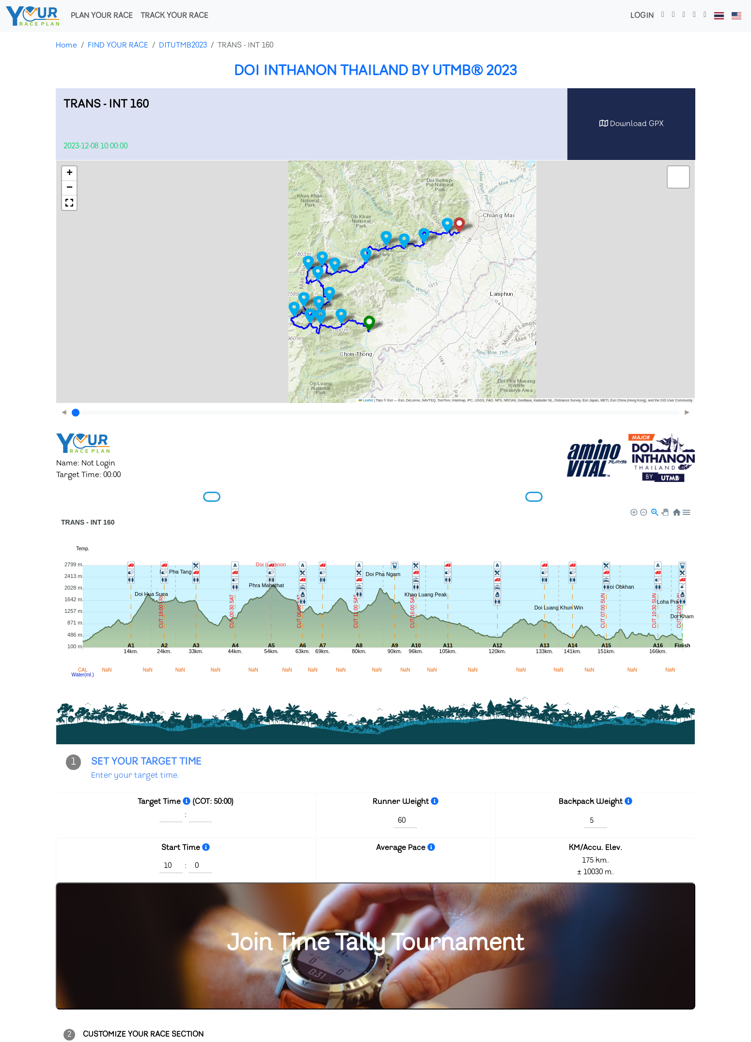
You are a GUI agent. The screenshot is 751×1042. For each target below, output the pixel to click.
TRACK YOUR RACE (174, 16)
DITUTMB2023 (183, 45)
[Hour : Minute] (186, 802)
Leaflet (366, 400)
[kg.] (434, 802)
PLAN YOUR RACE (102, 16)
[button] (369, 323)
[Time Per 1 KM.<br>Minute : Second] (431, 848)
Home (66, 45)
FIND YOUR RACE (118, 45)
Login (642, 16)
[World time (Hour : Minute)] (206, 848)
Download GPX (631, 124)
